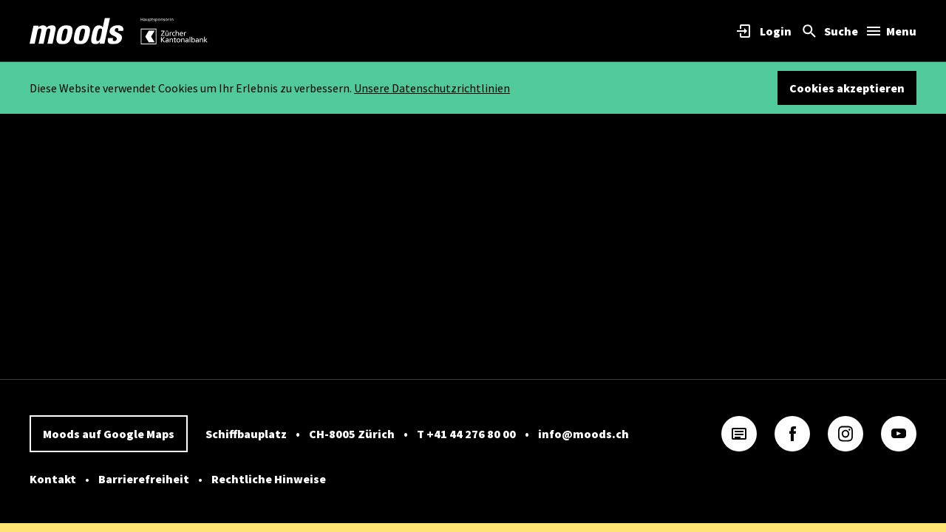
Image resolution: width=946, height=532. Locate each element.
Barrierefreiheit (143, 478)
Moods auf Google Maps (108, 433)
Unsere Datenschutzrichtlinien (432, 88)
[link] (77, 31)
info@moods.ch (583, 433)
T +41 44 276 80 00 (466, 433)
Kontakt (53, 478)
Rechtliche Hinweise (268, 478)
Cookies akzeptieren (847, 88)
